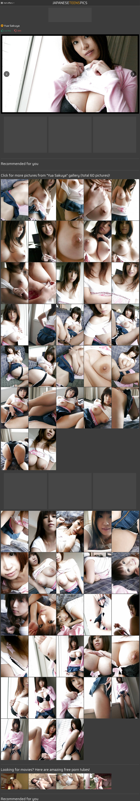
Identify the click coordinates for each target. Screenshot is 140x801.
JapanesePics (70, 3)
